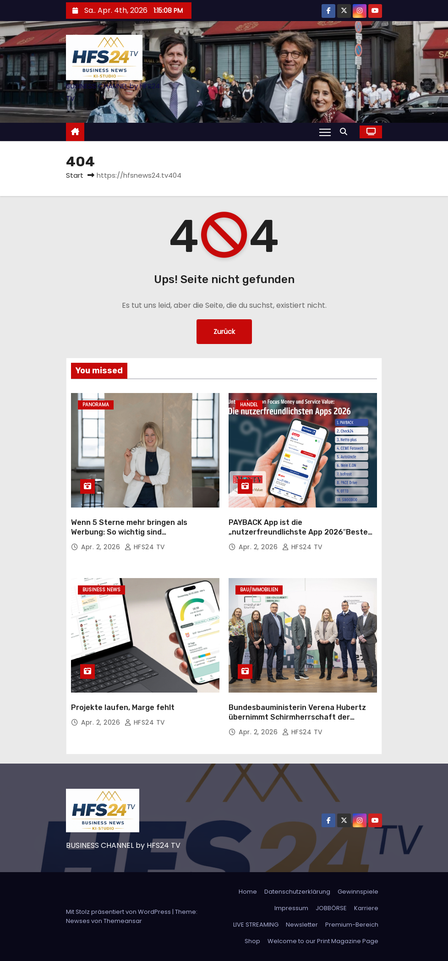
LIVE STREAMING (256, 924)
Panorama (95, 404)
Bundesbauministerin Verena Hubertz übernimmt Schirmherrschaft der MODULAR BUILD (297, 717)
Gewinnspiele (358, 891)
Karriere (366, 908)
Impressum (291, 908)
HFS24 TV (145, 546)
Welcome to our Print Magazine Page (323, 941)
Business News (101, 589)
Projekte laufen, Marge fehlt (123, 707)
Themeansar (123, 921)
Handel (249, 404)
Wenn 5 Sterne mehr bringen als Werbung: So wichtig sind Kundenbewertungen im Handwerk (134, 532)
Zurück (224, 331)
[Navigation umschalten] (325, 132)
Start (74, 175)
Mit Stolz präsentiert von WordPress (119, 911)
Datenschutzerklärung (297, 891)
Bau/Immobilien (259, 589)
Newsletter (302, 924)
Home (248, 891)
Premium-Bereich (351, 924)
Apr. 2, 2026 (101, 546)
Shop (252, 941)
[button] (345, 132)
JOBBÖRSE (331, 908)
